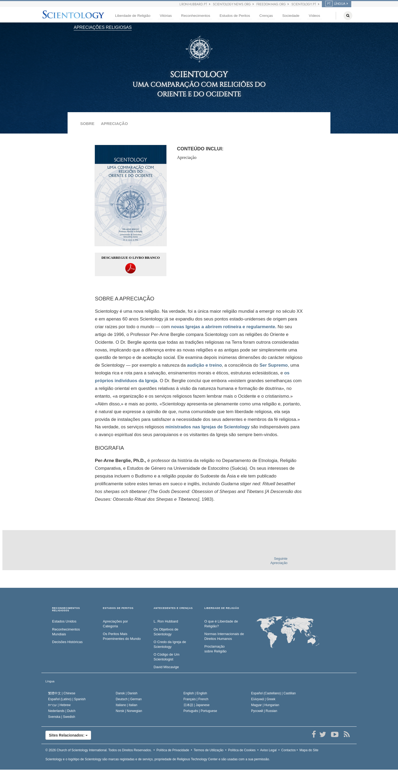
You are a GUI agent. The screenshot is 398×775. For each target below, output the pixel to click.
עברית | (59, 705)
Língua (49, 681)
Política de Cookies (242, 750)
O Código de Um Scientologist (167, 657)
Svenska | (61, 717)
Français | (196, 699)
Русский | (264, 711)
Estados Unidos (64, 621)
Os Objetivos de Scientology (166, 631)
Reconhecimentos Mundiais (66, 631)
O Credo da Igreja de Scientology (170, 644)
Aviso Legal (268, 750)
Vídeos (314, 16)
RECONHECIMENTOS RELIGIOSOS (66, 609)
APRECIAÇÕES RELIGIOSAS (103, 27)
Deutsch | (129, 699)
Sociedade (290, 16)
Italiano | (126, 705)
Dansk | (126, 693)
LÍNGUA (335, 3)
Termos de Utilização (208, 750)
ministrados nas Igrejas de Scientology (207, 426)
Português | (200, 711)
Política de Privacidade (173, 750)
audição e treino (204, 365)
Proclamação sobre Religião (215, 648)
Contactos (288, 750)
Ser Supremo (273, 365)
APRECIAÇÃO (114, 123)
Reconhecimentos (195, 16)
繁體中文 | (61, 693)
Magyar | (265, 705)
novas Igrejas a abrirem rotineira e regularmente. (223, 326)
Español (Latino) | (67, 699)
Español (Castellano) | (273, 693)
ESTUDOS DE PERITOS (118, 608)
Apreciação (187, 157)
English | (195, 693)
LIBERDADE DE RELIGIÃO (221, 608)
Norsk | (129, 711)
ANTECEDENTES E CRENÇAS (173, 608)
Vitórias (166, 16)
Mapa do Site (308, 750)
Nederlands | (62, 711)
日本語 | (197, 705)
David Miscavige (166, 667)
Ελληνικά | (263, 699)
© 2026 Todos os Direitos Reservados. (98, 750)
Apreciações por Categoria (115, 623)
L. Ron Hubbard (166, 621)
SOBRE (87, 123)
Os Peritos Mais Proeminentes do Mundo (122, 636)
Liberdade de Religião (132, 16)
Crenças (266, 16)
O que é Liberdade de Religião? (221, 623)
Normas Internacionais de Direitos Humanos (224, 636)
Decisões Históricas (67, 642)
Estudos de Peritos (235, 16)
